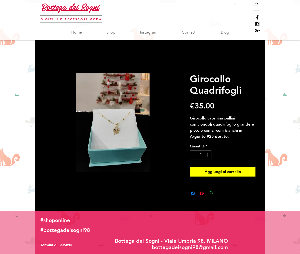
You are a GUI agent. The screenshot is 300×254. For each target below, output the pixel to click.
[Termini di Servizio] (56, 245)
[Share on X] (219, 193)
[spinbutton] (201, 154)
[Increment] (208, 154)
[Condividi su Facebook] (193, 193)
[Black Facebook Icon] (257, 17)
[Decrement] (194, 154)
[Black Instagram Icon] (257, 24)
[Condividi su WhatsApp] (211, 193)
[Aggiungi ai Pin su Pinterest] (202, 193)
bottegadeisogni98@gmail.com (190, 247)
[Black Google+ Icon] (257, 30)
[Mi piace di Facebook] (229, 224)
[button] (256, 6)
